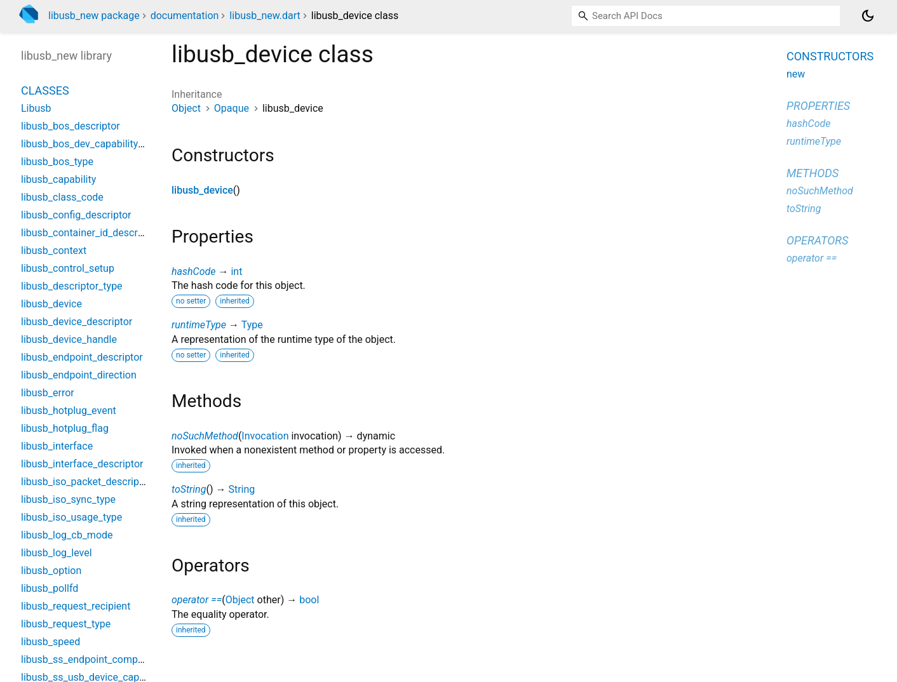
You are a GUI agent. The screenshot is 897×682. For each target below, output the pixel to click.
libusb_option (51, 571)
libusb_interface (57, 446)
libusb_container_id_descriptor (89, 233)
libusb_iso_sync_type (68, 499)
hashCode (193, 271)
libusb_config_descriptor (76, 215)
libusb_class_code (62, 197)
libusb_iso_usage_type (71, 517)
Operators (817, 240)
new (795, 74)
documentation (185, 16)
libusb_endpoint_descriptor (82, 357)
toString (189, 489)
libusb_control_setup (67, 268)
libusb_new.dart (264, 16)
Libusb (36, 108)
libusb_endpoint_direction (79, 375)
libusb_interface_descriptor (82, 464)
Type (252, 325)
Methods (812, 173)
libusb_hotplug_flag (65, 428)
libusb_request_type (66, 624)
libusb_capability (58, 179)
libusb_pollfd (49, 588)
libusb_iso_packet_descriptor (86, 482)
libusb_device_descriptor (76, 322)
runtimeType (199, 325)
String (241, 489)
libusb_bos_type (57, 162)
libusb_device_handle (69, 339)
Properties (818, 105)
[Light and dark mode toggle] (868, 16)
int (236, 271)
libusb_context (53, 250)
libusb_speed (50, 642)
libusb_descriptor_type (72, 286)
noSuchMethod (205, 436)
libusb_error (47, 393)
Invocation (264, 436)
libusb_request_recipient (75, 606)
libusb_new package (94, 16)
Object (186, 108)
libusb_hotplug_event (68, 411)
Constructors (829, 56)
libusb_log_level (56, 553)
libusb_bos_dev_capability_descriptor (105, 144)
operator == (197, 600)
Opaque (231, 108)
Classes (45, 90)
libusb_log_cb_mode (67, 535)
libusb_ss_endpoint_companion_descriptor (117, 659)
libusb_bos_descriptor (70, 126)
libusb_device (202, 190)
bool (309, 600)
